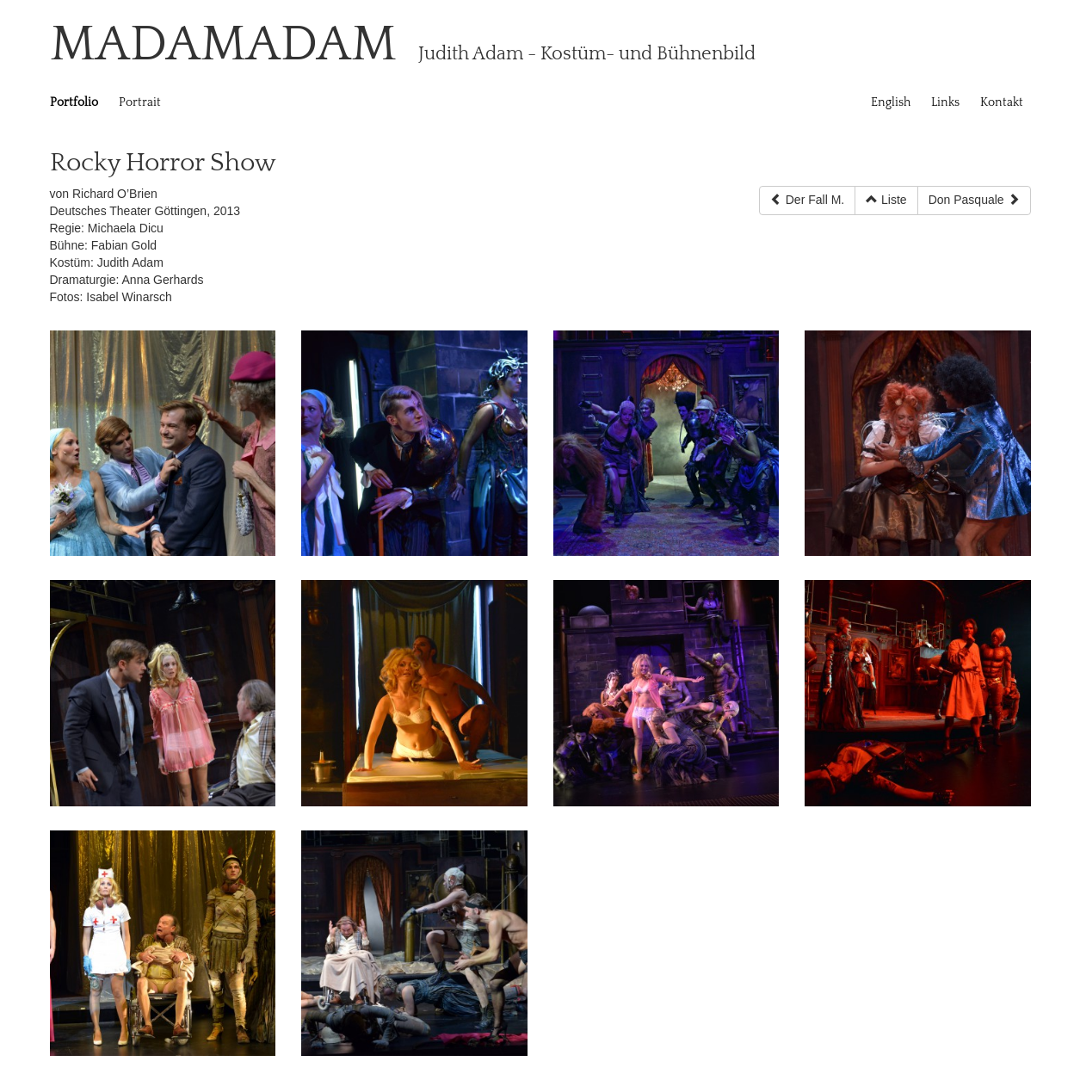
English (890, 102)
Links (945, 102)
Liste (886, 200)
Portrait (140, 102)
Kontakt (1001, 102)
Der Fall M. (807, 200)
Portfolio (74, 102)
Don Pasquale (974, 200)
